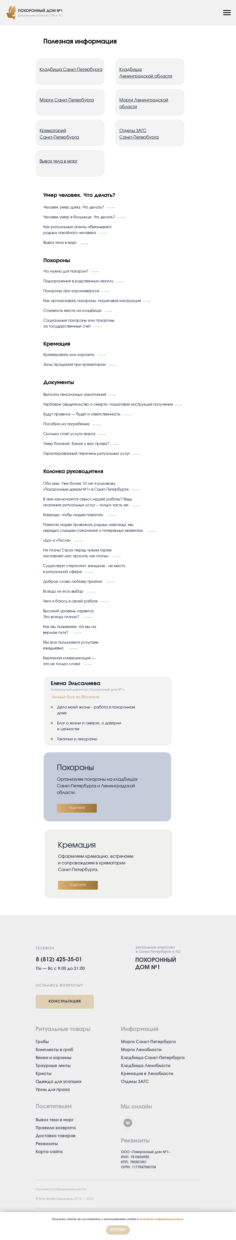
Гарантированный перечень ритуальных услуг (86, 454)
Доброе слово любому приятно (72, 582)
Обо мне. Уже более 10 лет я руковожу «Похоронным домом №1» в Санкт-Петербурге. (86, 486)
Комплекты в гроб (54, 1050)
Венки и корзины (53, 1058)
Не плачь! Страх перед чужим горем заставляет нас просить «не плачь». (77, 553)
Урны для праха (53, 1090)
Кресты (44, 1074)
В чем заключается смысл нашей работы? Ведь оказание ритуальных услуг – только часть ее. (87, 502)
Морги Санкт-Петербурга (148, 1042)
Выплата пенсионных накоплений (74, 395)
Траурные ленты (53, 1066)
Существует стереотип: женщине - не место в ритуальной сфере (84, 569)
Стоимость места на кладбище (72, 311)
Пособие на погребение (66, 424)
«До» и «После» (57, 540)
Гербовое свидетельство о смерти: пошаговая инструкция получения (108, 404)
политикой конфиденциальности (161, 1219)
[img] (136, 489)
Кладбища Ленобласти (145, 1066)
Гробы (42, 1042)
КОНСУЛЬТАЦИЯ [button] (65, 1001)
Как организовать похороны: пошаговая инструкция (92, 301)
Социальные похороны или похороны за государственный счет (79, 323)
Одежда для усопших (59, 1082)
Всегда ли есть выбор (63, 591)
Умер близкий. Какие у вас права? (76, 444)
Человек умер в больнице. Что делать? (79, 217)
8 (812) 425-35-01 (59, 959)
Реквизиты (47, 1144)
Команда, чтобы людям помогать (73, 515)
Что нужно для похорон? (65, 271)
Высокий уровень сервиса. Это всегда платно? (69, 614)
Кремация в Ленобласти (147, 1074)
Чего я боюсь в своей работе (70, 601)
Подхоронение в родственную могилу (78, 281)
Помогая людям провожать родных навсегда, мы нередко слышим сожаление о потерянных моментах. (93, 528)
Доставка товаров (55, 1136)
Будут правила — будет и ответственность (81, 414)
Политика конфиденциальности (61, 1189)
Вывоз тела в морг (60, 243)
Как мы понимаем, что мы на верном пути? (69, 630)
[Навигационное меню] (227, 12)
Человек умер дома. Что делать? (73, 207)
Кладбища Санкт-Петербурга (153, 1058)
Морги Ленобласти (141, 1050)
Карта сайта (49, 1152)
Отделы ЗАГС (135, 1082)
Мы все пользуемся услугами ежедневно (71, 645)
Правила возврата (56, 1128)
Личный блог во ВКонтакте (75, 697)
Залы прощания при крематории (74, 365)
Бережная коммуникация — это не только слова (69, 661)
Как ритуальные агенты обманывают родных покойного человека (77, 230)
